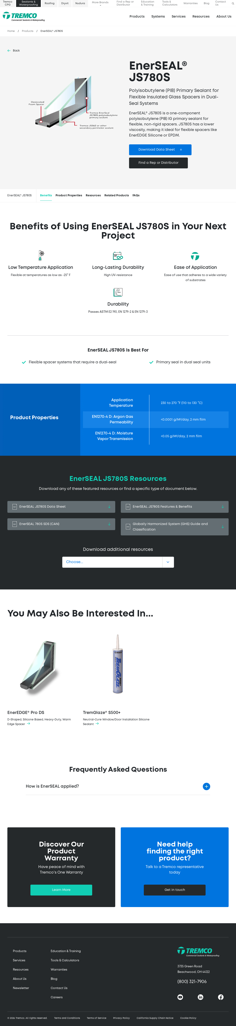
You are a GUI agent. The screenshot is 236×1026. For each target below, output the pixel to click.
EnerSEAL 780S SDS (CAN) (61, 524)
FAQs (136, 195)
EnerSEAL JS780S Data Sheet (61, 507)
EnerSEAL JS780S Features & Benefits (174, 507)
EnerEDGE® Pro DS (42, 678)
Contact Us (220, 3)
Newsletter (21, 988)
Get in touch (175, 890)
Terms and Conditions (67, 1018)
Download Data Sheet (157, 149)
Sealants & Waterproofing (28, 3)
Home (11, 31)
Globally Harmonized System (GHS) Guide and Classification (174, 527)
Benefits (46, 195)
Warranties (190, 3)
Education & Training (147, 3)
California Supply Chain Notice (155, 1018)
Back (16, 50)
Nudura (80, 3)
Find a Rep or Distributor (125, 3)
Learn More (61, 890)
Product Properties (69, 195)
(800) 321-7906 (192, 982)
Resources (200, 16)
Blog (206, 3)
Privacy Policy (121, 1018)
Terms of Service (96, 1018)
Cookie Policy (188, 1018)
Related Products (116, 195)
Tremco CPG (7, 3)
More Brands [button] (100, 2)
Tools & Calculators (169, 3)
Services (19, 960)
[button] (233, 3)
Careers (57, 997)
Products (137, 16)
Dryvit (64, 3)
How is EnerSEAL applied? (52, 786)
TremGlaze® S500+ (118, 678)
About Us (223, 16)
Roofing (49, 3)
